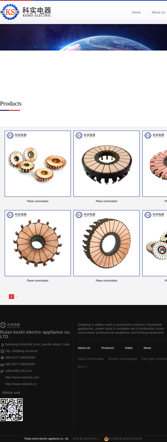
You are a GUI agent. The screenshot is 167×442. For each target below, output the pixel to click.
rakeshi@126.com (18, 370)
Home (136, 12)
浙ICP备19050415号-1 (86, 438)
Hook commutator (91, 359)
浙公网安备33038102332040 (125, 438)
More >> (83, 366)
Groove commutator (122, 359)
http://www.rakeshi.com (22, 377)
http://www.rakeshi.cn (21, 384)
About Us (84, 348)
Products (107, 348)
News (147, 348)
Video (129, 348)
